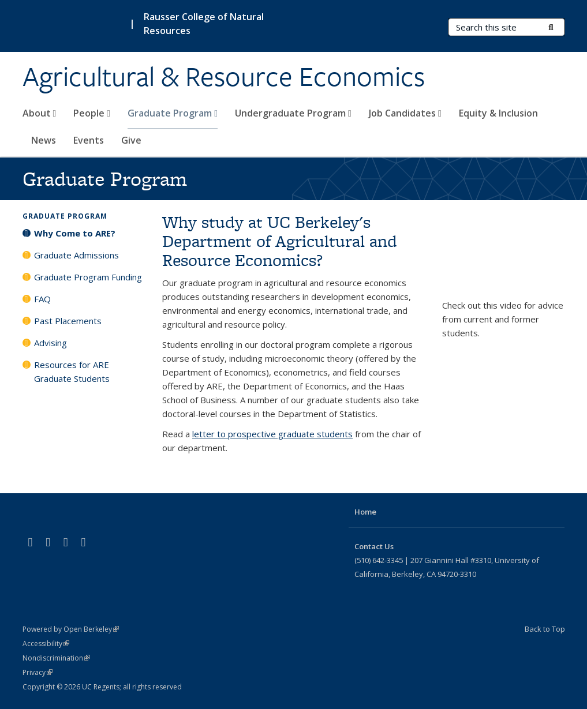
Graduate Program (173, 113)
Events (88, 140)
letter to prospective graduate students (272, 434)
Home (365, 512)
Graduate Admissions (76, 255)
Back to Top (545, 629)
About (40, 113)
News (43, 140)
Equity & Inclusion (498, 113)
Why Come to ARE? (74, 233)
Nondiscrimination (56, 658)
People (91, 113)
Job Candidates (405, 113)
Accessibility (46, 643)
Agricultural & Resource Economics (224, 76)
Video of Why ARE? (503, 255)
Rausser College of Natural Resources (204, 23)
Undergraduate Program (293, 113)
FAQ (42, 299)
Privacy (38, 672)
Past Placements (68, 321)
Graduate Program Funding (88, 277)
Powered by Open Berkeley (71, 629)
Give (131, 140)
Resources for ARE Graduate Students (72, 371)
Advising (50, 342)
